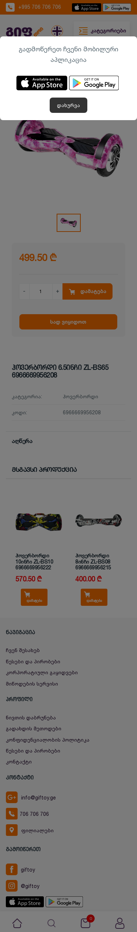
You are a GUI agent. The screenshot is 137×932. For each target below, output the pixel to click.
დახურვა (68, 105)
